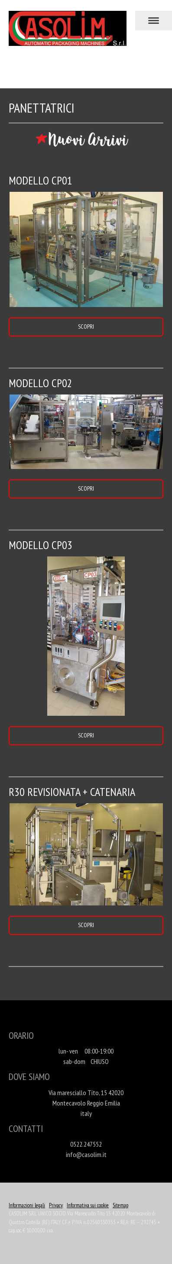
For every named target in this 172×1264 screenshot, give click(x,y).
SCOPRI (86, 326)
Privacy (56, 1205)
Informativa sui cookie (88, 1205)
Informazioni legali (27, 1205)
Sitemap (120, 1205)
